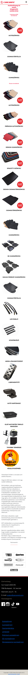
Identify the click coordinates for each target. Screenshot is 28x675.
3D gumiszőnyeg (8, 638)
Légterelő (5, 632)
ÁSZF (18, 674)
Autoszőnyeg (7, 621)
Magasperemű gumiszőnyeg (13, 642)
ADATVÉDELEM (12, 674)
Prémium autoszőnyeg (10, 635)
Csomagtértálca (8, 628)
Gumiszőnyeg (7, 625)
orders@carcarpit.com (15, 595)
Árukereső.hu (14, 607)
